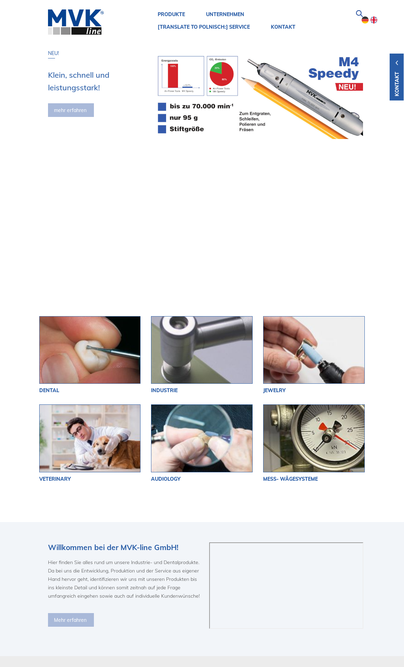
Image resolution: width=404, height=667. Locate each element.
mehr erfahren (70, 110)
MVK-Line (58, 598)
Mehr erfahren (70, 504)
